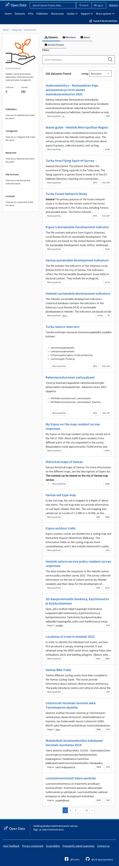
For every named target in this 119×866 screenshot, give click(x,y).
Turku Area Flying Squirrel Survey (70, 160)
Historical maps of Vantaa (64, 462)
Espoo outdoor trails (60, 528)
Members (69, 37)
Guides (72, 13)
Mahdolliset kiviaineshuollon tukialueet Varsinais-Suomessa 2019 (74, 742)
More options (105, 13)
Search (83, 5)
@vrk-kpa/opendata (99, 859)
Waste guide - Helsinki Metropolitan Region (77, 127)
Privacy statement (32, 846)
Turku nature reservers (62, 326)
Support (87, 13)
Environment (30, 29)
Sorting (84, 73)
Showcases (57, 13)
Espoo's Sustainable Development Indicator (77, 227)
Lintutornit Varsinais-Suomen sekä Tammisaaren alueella (70, 705)
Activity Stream (54, 44)
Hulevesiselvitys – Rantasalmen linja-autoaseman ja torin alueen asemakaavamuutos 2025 (72, 89)
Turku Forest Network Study (66, 194)
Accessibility (53, 846)
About (85, 37)
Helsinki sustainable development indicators (78, 293)
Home (8, 13)
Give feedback (11, 846)
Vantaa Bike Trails (58, 670)
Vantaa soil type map (61, 495)
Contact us (103, 846)
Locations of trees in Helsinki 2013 (70, 636)
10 (86, 810)
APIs (30, 13)
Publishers (42, 13)
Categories (16, 29)
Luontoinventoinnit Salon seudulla (71, 778)
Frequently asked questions (78, 846)
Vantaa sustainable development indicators (77, 260)
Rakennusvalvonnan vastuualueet (70, 377)
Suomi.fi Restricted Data (105, 21)
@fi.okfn (72, 859)
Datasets (20, 13)
